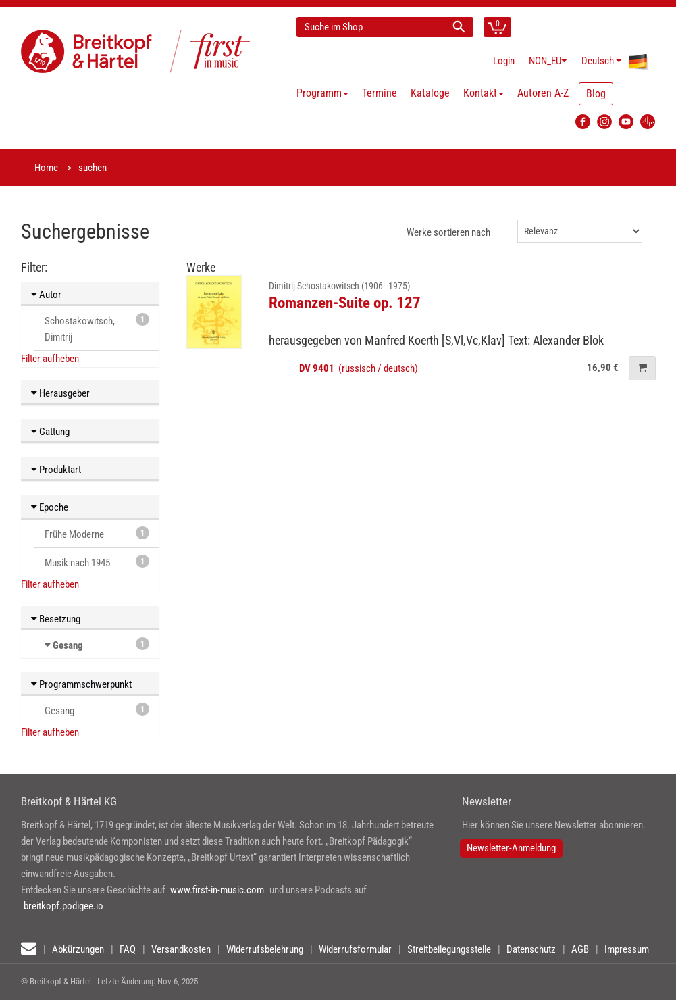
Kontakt (483, 92)
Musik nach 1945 (97, 562)
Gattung (50, 432)
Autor (46, 295)
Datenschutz (531, 949)
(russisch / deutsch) (358, 368)
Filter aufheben (50, 359)
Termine (379, 92)
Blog (596, 93)
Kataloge (430, 92)
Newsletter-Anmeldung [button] (511, 848)
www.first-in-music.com (217, 890)
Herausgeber (60, 393)
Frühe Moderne (97, 533)
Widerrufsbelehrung (264, 949)
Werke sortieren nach (448, 232)
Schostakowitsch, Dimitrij (97, 328)
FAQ (128, 949)
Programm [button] (322, 92)
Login (504, 61)
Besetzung (55, 619)
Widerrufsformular (355, 949)
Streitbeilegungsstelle (449, 949)
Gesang (68, 645)
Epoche (49, 507)
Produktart (56, 470)
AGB (580, 949)
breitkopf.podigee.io (63, 906)
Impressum (626, 949)
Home (46, 167)
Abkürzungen (78, 949)
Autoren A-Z (543, 92)
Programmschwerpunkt (81, 684)
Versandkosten (181, 949)
